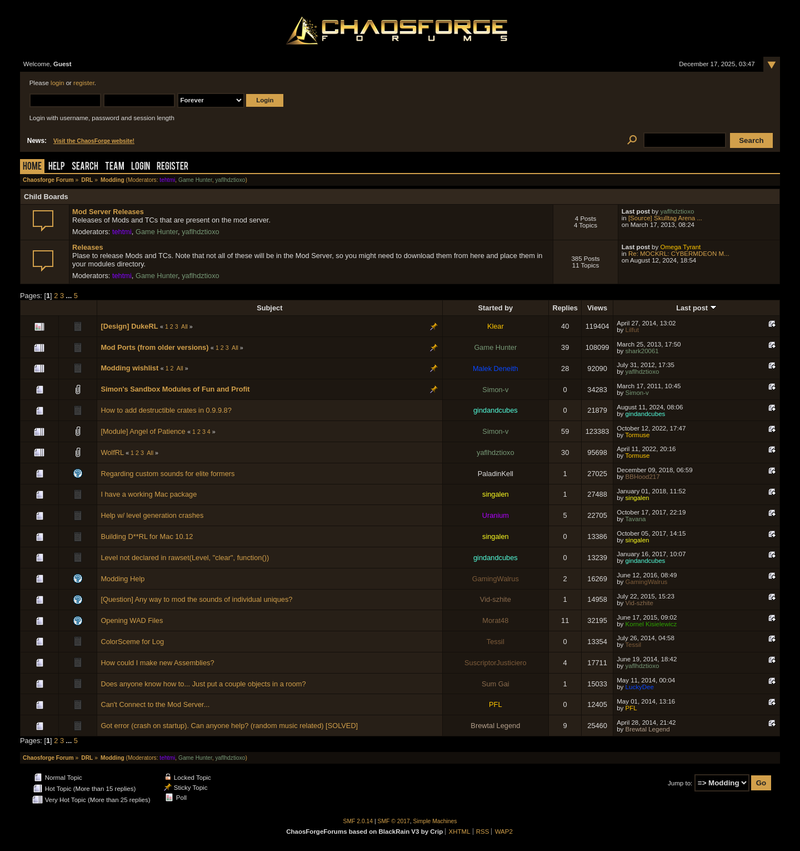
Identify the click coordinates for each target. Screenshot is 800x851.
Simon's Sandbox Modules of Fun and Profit (175, 389)
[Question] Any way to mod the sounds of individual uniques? (196, 599)
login (57, 83)
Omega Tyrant (680, 247)
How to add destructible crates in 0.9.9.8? (166, 410)
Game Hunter (195, 180)
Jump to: (680, 783)
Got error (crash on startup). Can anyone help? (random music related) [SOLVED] (229, 725)
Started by (495, 308)
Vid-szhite (495, 599)
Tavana (635, 519)
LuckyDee (640, 687)
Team (114, 167)
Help (56, 167)
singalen (495, 494)
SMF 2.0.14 (358, 821)
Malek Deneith (495, 368)
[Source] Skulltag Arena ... (665, 218)
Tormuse (637, 435)
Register (172, 167)
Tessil (495, 641)
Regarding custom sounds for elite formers (167, 473)
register (83, 83)
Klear (495, 326)
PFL (495, 704)
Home (32, 167)
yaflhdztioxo (230, 180)
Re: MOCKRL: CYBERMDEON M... (678, 253)
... (70, 295)
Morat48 (495, 620)
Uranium (495, 515)
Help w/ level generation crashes (152, 515)
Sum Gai (495, 684)
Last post (696, 308)
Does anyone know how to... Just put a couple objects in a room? (203, 684)
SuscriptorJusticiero (495, 663)
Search (85, 167)
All (184, 326)
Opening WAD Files (132, 620)
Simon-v (495, 389)
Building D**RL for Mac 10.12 (147, 536)
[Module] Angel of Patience (143, 431)
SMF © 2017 (394, 821)
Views (597, 308)
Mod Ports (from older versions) (154, 347)
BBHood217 (643, 476)
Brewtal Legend (495, 725)
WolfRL (112, 452)
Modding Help (122, 579)
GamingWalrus (495, 579)
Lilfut (632, 329)
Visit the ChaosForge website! (93, 141)
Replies (565, 308)
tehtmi (167, 180)
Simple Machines (435, 821)
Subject (269, 308)
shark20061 (642, 351)
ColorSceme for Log (132, 641)
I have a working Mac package (149, 494)
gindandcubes (495, 410)
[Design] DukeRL (129, 326)
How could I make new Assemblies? (157, 663)
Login (140, 167)
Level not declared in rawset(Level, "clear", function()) (185, 557)
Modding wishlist (129, 368)
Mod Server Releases (108, 211)
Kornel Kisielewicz (651, 624)
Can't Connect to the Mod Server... (155, 704)
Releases (87, 247)
